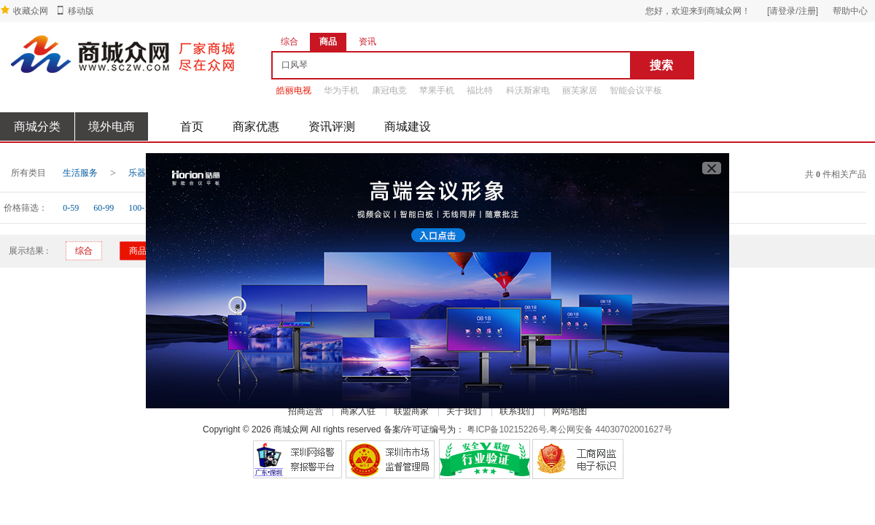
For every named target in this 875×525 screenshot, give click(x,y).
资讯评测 (331, 126)
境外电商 (111, 126)
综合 (84, 251)
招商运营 (305, 411)
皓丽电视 (293, 90)
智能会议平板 (636, 90)
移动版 (81, 11)
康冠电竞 (389, 90)
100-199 (143, 208)
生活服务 (80, 173)
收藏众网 (30, 11)
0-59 (71, 208)
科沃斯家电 (528, 90)
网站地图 (569, 411)
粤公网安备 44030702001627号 (610, 429)
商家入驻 (358, 411)
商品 (138, 251)
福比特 (480, 90)
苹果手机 (436, 90)
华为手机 (341, 90)
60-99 (103, 208)
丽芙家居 (579, 90)
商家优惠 (256, 126)
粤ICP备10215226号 (506, 429)
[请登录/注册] (792, 11)
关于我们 (463, 411)
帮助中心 (850, 11)
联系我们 (516, 411)
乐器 (137, 173)
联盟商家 (411, 411)
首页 (191, 126)
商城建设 (407, 126)
